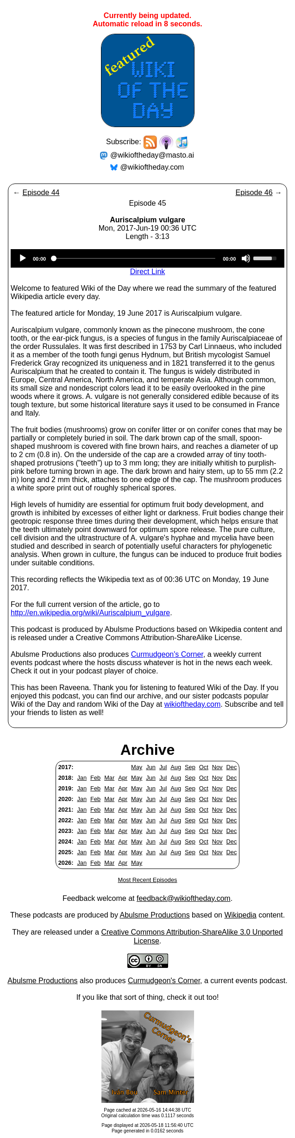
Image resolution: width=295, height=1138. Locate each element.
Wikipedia (240, 915)
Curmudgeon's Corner (167, 654)
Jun (151, 767)
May (136, 767)
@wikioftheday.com (152, 167)
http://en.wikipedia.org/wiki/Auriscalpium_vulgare (90, 613)
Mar (109, 777)
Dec (231, 767)
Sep (190, 767)
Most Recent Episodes (147, 879)
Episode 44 (40, 192)
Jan (82, 777)
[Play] (22, 258)
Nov (217, 767)
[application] (147, 258)
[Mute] (246, 258)
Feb (95, 777)
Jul (163, 767)
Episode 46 (253, 192)
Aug (175, 767)
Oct (203, 767)
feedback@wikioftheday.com (184, 898)
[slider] (134, 258)
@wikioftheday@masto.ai (152, 155)
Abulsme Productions (154, 915)
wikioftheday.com (192, 704)
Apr (122, 777)
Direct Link (147, 271)
